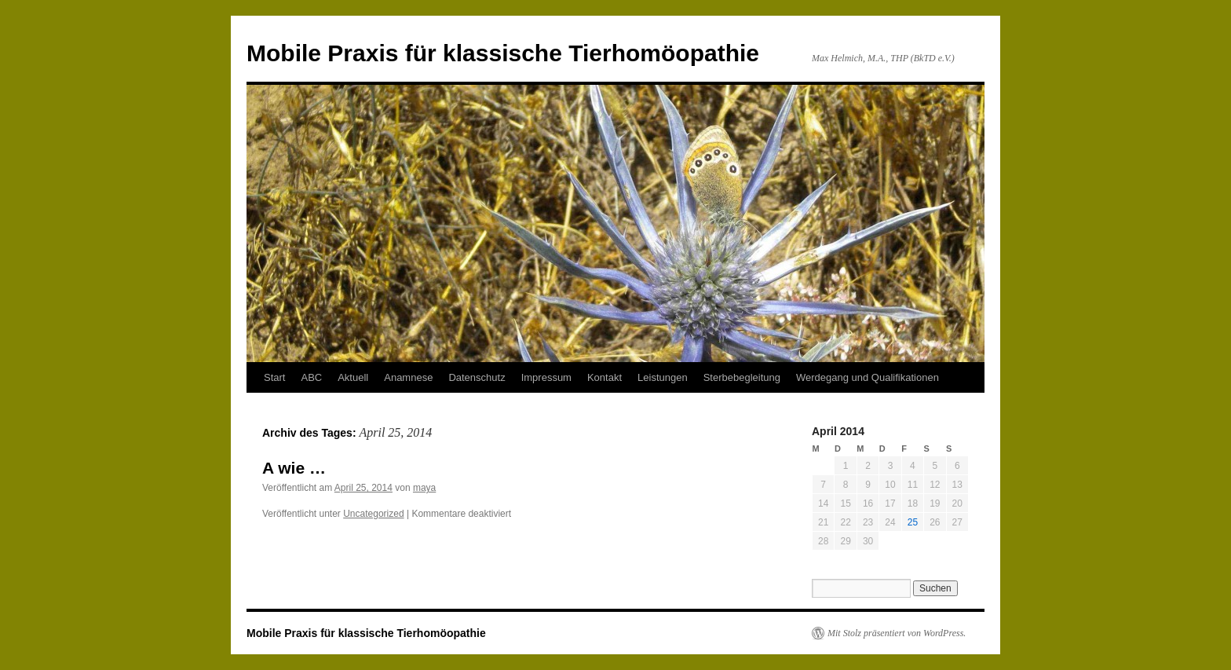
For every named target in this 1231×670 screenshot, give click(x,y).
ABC (311, 377)
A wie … (294, 468)
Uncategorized (373, 513)
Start (274, 377)
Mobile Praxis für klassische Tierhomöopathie (503, 53)
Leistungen (662, 377)
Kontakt (604, 377)
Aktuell (353, 377)
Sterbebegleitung (741, 377)
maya (424, 487)
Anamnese (408, 377)
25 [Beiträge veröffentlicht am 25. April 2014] (913, 522)
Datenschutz (476, 377)
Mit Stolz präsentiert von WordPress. (896, 633)
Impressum (546, 377)
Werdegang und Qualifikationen (867, 377)
